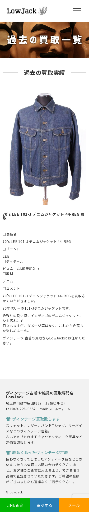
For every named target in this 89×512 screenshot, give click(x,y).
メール (74, 505)
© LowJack (14, 492)
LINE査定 (14, 505)
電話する (44, 505)
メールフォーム (59, 409)
